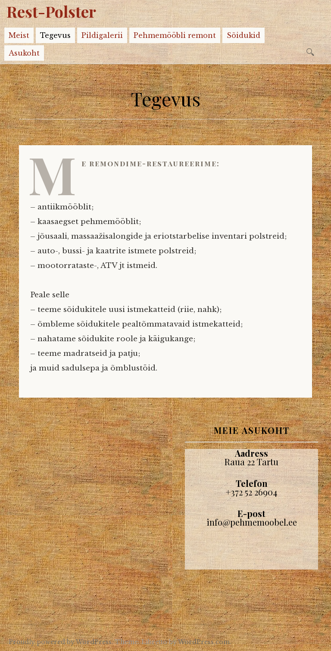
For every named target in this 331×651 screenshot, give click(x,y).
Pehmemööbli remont (175, 35)
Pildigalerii (102, 35)
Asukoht (24, 53)
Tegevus (55, 35)
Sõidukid (243, 35)
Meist (19, 35)
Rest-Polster (51, 11)
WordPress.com (204, 642)
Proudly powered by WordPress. (61, 642)
